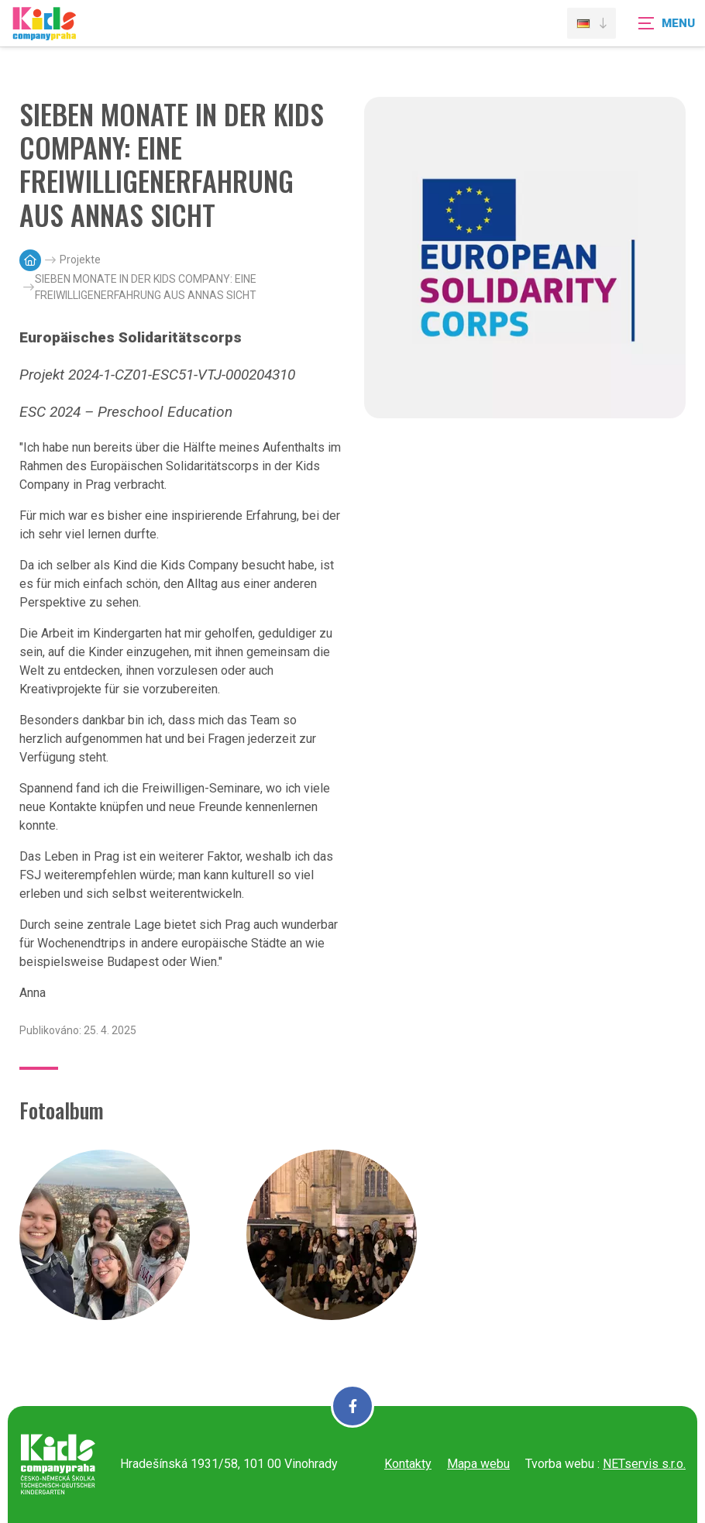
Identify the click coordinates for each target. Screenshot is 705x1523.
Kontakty (408, 1463)
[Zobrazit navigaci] (666, 23)
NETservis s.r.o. (644, 1463)
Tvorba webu (559, 1463)
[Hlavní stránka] (30, 260)
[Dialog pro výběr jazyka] (591, 23)
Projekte (80, 259)
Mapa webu (478, 1463)
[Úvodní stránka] (44, 33)
